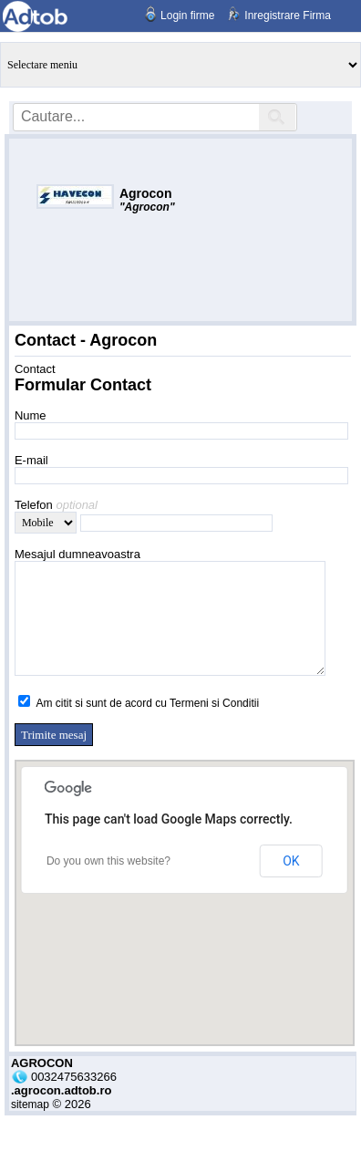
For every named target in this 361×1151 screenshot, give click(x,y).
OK (291, 883)
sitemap (30, 1126)
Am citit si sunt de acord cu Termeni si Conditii (148, 725)
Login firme (187, 15)
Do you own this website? (108, 882)
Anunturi (180, 65)
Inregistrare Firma (287, 15)
